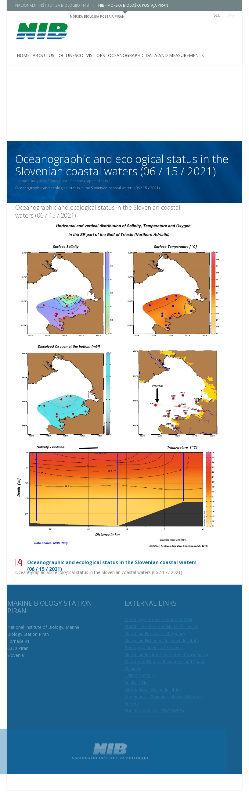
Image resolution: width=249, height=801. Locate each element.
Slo (217, 15)
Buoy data (63, 180)
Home (26, 180)
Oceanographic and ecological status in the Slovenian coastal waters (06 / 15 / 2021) (97, 211)
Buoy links (43, 180)
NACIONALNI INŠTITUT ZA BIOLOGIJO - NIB (56, 5)
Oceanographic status (93, 180)
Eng (230, 15)
